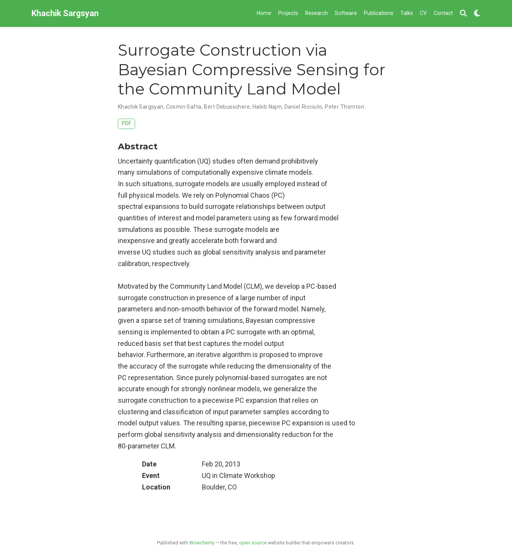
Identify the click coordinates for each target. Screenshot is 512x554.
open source (253, 543)
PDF (126, 123)
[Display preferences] (477, 13)
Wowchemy (202, 543)
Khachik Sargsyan (65, 13)
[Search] (463, 13)
